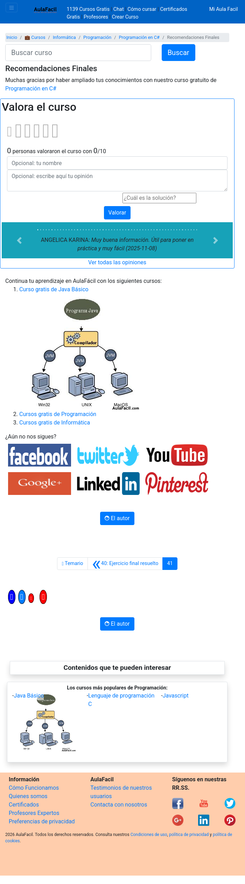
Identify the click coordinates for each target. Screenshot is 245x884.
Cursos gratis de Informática (54, 422)
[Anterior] (125, 563)
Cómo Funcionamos (34, 787)
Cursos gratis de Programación (57, 414)
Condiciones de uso (149, 834)
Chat (118, 9)
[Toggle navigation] (12, 7)
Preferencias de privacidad (42, 821)
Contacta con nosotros (118, 804)
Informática (64, 37)
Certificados (24, 804)
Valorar (117, 212)
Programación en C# (139, 37)
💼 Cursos (34, 37)
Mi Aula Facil (223, 9)
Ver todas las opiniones (117, 262)
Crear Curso (125, 17)
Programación (97, 37)
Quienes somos (28, 796)
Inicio (11, 37)
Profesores (96, 17)
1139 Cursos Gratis (89, 9)
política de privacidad (189, 834)
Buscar (178, 52)
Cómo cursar (141, 9)
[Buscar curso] (78, 52)
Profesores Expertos (34, 813)
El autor (117, 518)
